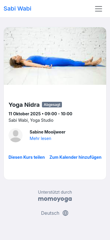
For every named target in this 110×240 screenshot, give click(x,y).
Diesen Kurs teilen (27, 157)
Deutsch (55, 213)
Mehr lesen (40, 138)
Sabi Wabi (17, 8)
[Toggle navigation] (98, 8)
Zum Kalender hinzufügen (75, 157)
